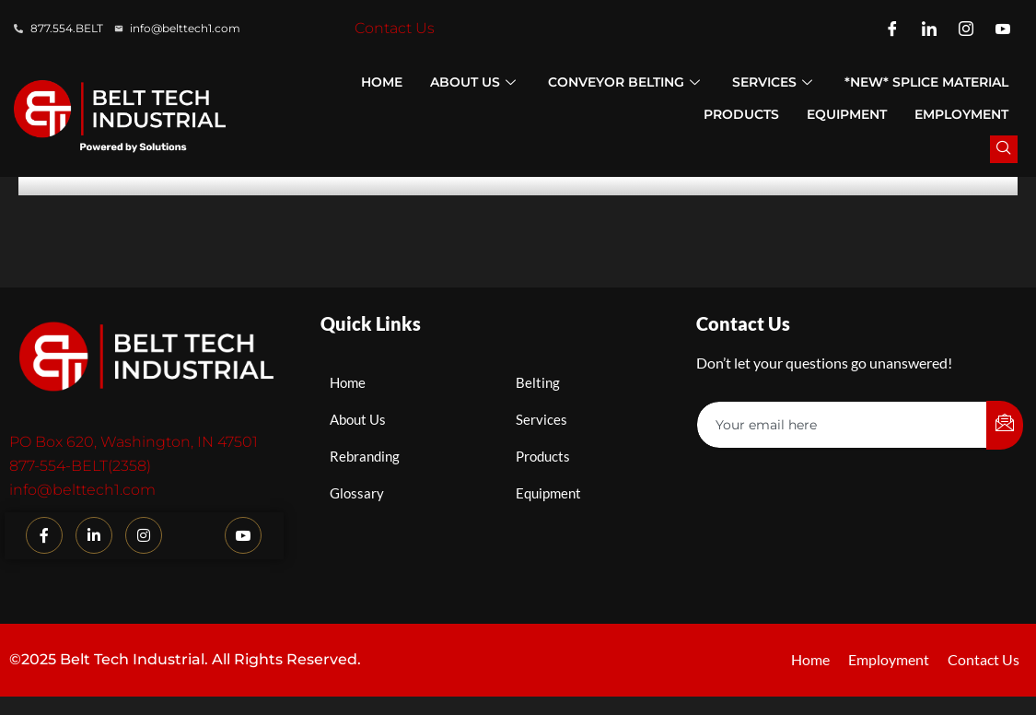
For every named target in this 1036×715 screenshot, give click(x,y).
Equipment (847, 114)
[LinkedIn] (929, 28)
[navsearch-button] (1004, 149)
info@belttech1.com (82, 489)
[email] (842, 425)
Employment (961, 114)
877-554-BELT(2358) (80, 466)
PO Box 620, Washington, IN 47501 (133, 442)
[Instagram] (966, 28)
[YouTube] (1003, 28)
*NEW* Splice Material (926, 82)
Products (741, 114)
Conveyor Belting (626, 82)
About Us (475, 82)
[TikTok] (193, 536)
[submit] (1004, 425)
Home (381, 82)
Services (774, 82)
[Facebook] (892, 28)
